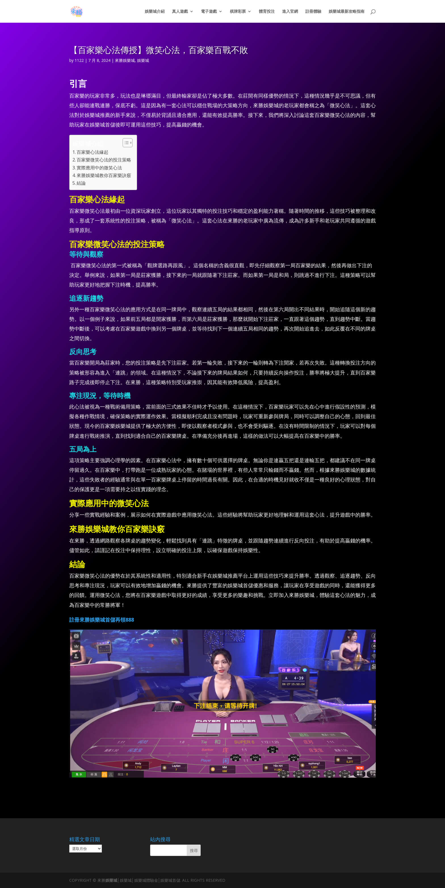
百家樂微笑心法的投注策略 (104, 160)
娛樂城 (143, 60)
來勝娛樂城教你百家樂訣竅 (104, 175)
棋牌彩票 (238, 11)
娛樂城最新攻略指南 (346, 11)
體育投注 (267, 11)
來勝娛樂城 (125, 60)
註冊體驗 (313, 11)
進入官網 (290, 11)
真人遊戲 (180, 11)
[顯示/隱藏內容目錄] (124, 143)
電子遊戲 (209, 11)
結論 (81, 183)
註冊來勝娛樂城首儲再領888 (101, 619)
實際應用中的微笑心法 (99, 168)
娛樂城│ (112, 880)
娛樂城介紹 (155, 11)
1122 (79, 60)
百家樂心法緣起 (92, 152)
